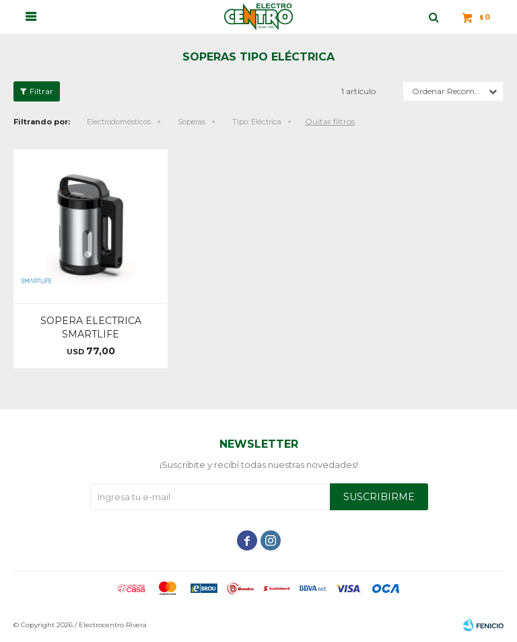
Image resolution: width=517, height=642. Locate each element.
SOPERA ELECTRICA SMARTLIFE (90, 327)
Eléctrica (256, 121)
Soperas (191, 121)
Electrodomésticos (119, 121)
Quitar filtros (330, 121)
